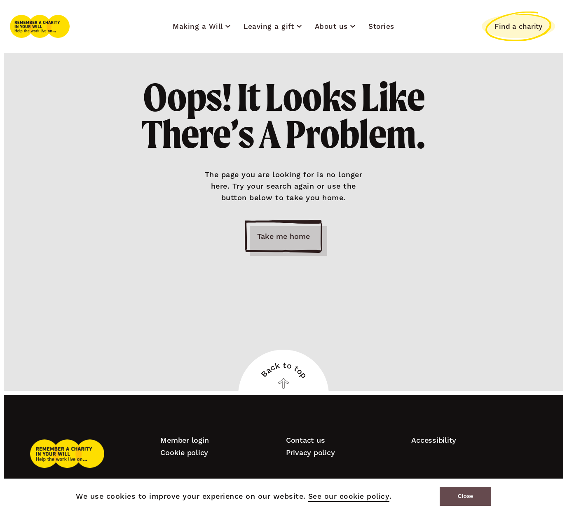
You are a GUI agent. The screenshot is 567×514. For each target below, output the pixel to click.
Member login (184, 440)
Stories (381, 26)
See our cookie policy (347, 496)
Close (465, 496)
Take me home (283, 236)
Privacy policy (310, 452)
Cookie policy (184, 452)
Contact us (305, 440)
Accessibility (433, 440)
